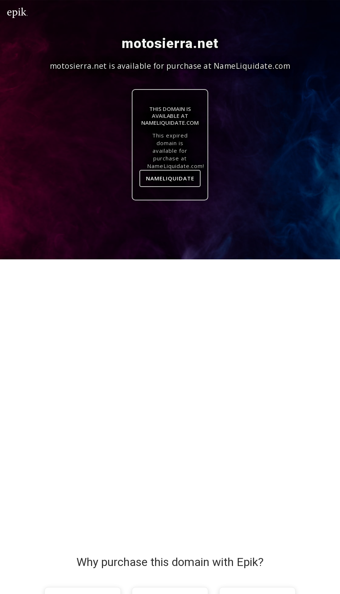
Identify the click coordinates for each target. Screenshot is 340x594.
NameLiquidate (170, 178)
